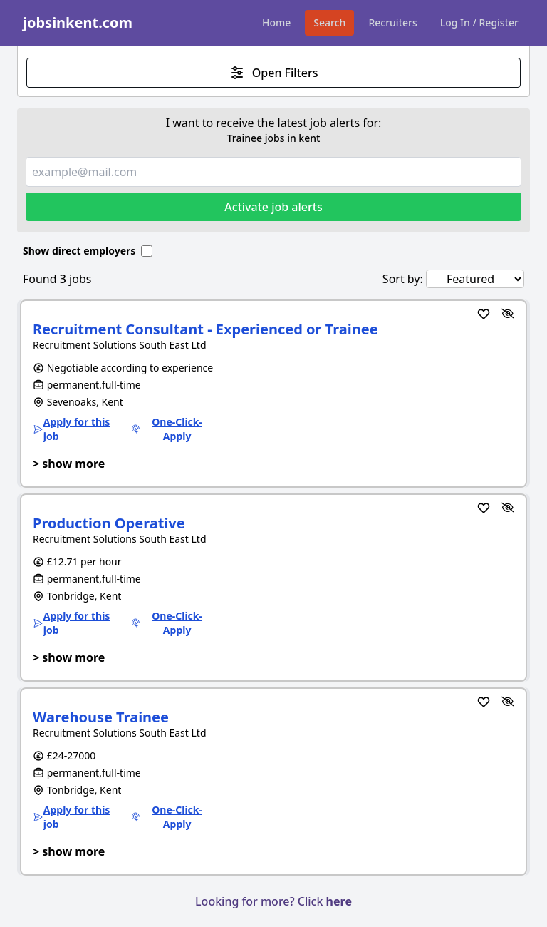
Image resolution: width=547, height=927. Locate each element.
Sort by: (402, 279)
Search (329, 22)
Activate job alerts (273, 207)
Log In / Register (479, 22)
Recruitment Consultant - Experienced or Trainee (205, 329)
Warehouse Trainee (101, 717)
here (339, 901)
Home (276, 22)
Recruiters (392, 22)
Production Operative (109, 523)
